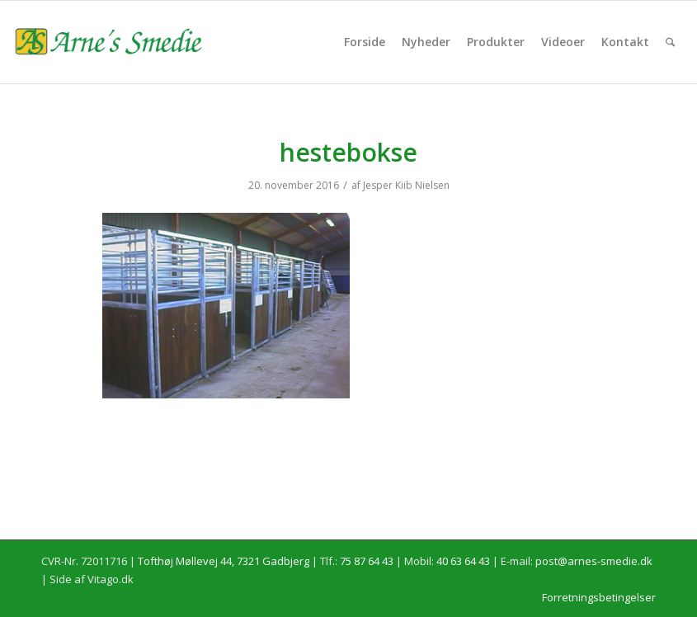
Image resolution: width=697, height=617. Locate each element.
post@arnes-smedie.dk (593, 560)
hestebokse (348, 152)
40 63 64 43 (463, 560)
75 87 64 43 (366, 560)
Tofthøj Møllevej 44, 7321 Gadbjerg (223, 560)
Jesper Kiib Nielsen (406, 185)
